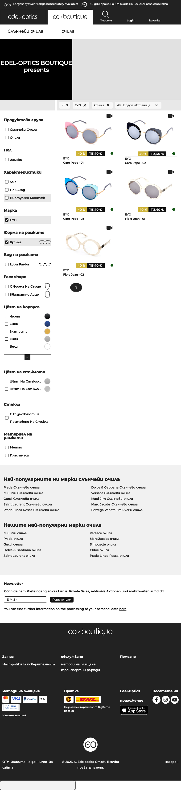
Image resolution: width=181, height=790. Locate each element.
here (122, 609)
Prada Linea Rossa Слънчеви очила (31, 510)
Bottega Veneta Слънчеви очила (117, 510)
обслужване (72, 657)
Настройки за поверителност (28, 664)
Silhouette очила (103, 544)
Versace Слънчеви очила (110, 493)
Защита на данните (29, 762)
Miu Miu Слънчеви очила (23, 493)
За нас (7, 657)
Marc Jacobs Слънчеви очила (114, 504)
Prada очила (13, 539)
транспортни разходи (80, 670)
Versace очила (101, 533)
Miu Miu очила (15, 533)
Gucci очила (13, 544)
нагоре (172, 762)
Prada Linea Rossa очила (109, 556)
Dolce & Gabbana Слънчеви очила (118, 487)
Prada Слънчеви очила (22, 487)
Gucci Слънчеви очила (21, 499)
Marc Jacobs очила (104, 539)
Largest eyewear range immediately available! (45, 4)
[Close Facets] (27, 105)
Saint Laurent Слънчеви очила (28, 504)
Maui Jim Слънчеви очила (112, 499)
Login (130, 20)
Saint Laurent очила (19, 556)
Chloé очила (99, 550)
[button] (22, 17)
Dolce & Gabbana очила (22, 550)
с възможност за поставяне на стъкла (26, 418)
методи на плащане (78, 664)
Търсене (106, 20)
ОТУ (5, 762)
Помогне (128, 657)
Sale (10, 182)
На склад (15, 190)
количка (154, 20)
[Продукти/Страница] (138, 105)
